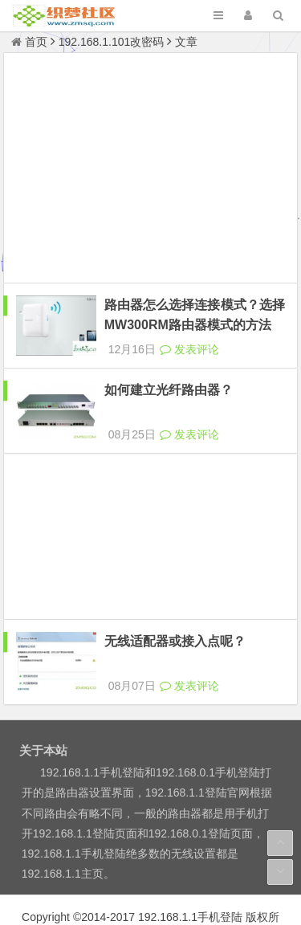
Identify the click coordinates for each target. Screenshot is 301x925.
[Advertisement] (151, 170)
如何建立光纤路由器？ (168, 375)
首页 (29, 41)
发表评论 (189, 334)
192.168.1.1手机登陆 (190, 873)
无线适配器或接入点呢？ (175, 612)
